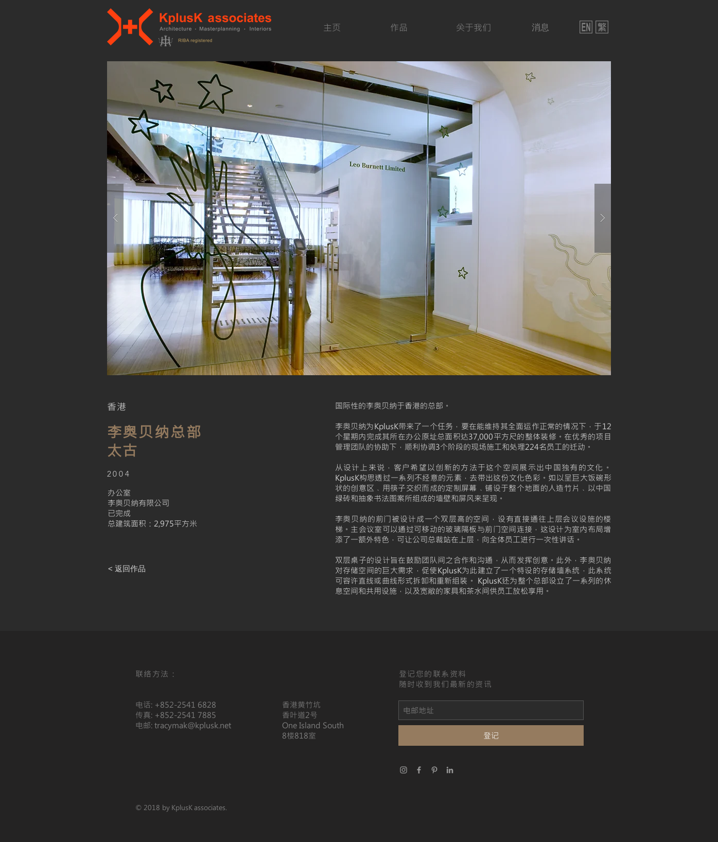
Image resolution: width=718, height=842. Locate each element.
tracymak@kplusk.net (192, 725)
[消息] (540, 27)
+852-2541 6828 (185, 704)
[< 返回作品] (127, 568)
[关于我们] (473, 27)
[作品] (399, 27)
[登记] (491, 735)
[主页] (332, 27)
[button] (359, 218)
